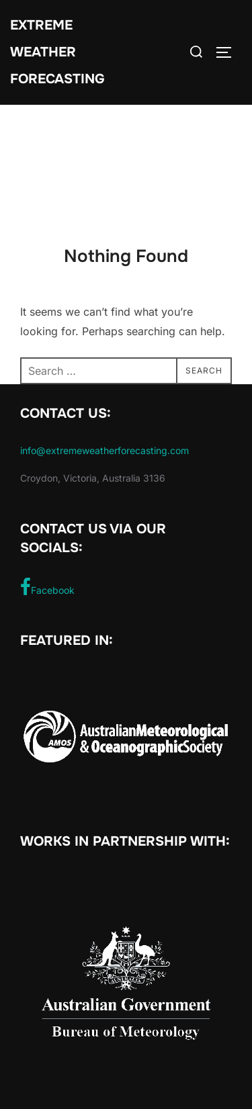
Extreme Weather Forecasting (57, 52)
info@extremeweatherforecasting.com (104, 450)
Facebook (47, 587)
